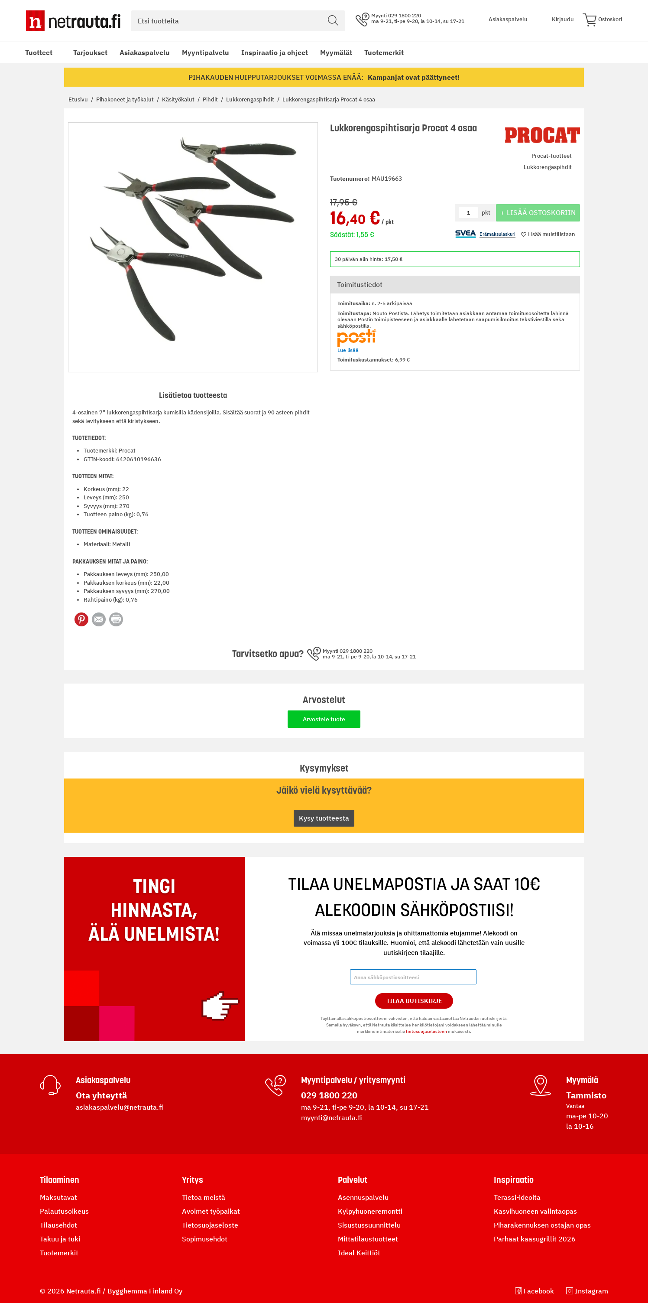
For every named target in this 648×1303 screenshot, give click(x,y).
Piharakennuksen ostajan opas (542, 1225)
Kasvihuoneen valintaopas (535, 1211)
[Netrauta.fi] (73, 20)
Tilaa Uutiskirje (414, 1001)
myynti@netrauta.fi (331, 1117)
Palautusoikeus (64, 1211)
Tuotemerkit (384, 52)
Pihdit (211, 99)
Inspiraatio (514, 1180)
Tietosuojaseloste (210, 1225)
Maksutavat (58, 1197)
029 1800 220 (329, 1095)
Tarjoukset (90, 52)
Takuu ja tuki (60, 1239)
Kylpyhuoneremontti (370, 1211)
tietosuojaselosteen (426, 1031)
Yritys (192, 1180)
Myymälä (582, 1080)
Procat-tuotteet (551, 156)
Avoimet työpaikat (211, 1211)
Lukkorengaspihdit (250, 99)
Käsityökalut (179, 99)
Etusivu (78, 99)
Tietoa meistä (203, 1197)
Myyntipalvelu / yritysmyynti (353, 1080)
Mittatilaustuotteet (368, 1239)
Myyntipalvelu (205, 52)
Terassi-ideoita (517, 1197)
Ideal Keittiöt (359, 1252)
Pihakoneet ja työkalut (125, 99)
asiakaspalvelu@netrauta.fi (119, 1107)
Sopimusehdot (204, 1239)
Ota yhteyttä (101, 1095)
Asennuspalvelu (363, 1197)
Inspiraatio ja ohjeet (274, 52)
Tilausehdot (58, 1225)
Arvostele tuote (324, 719)
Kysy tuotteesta (324, 818)
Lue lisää (348, 350)
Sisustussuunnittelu (369, 1225)
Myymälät (336, 52)
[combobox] (238, 20)
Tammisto (586, 1095)
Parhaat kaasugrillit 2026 (535, 1239)
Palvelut (352, 1180)
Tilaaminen (59, 1180)
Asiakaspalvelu (145, 52)
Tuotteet (38, 52)
